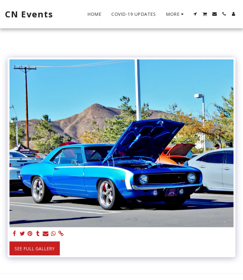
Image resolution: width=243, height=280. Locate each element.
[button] (195, 14)
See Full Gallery (34, 249)
